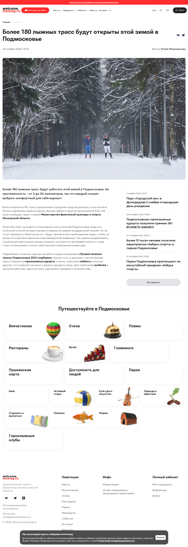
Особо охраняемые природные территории (118, 492)
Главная (6, 22)
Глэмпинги (123, 348)
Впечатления (20, 326)
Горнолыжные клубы (21, 438)
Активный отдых (60, 392)
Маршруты (69, 10)
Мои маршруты (162, 484)
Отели (74, 326)
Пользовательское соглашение (14, 507)
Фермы (103, 413)
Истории (103, 10)
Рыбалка (59, 413)
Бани (12, 391)
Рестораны (18, 348)
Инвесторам (111, 484)
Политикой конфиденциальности (116, 540)
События (82, 10)
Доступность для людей (84, 372)
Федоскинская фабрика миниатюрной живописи (94, 2)
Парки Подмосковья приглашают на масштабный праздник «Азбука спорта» (153, 265)
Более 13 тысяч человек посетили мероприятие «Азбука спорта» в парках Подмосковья (150, 244)
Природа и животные (150, 392)
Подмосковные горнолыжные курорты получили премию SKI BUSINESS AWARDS (149, 223)
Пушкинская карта (20, 372)
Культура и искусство (105, 392)
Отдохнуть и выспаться (16, 414)
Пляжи (135, 326)
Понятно (161, 537)
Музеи (72, 347)
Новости (93, 10)
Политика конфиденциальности (17, 515)
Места (57, 10)
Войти (156, 495)
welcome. (11, 477)
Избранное (159, 490)
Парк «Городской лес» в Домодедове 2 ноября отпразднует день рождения (152, 202)
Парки (134, 370)
